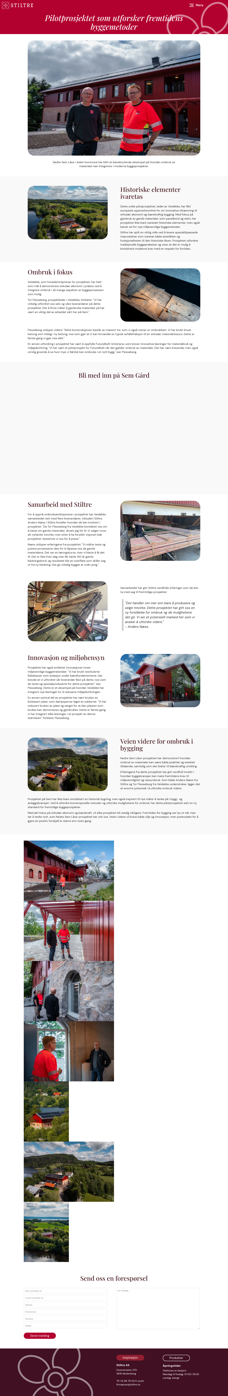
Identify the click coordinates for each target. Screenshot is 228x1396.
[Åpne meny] (196, 5)
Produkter (176, 1358)
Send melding (39, 1336)
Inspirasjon (130, 1358)
